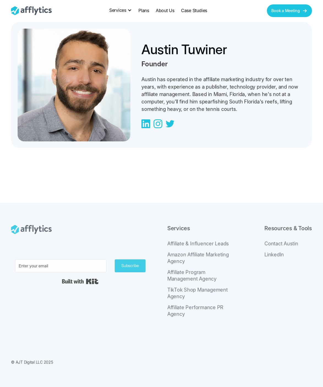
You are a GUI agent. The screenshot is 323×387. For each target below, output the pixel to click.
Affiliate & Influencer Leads (198, 243)
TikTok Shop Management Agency (197, 293)
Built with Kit (80, 281)
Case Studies (194, 10)
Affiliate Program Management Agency (192, 275)
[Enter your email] (60, 265)
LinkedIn (274, 254)
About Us (165, 10)
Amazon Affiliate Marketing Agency (198, 258)
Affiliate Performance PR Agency (195, 310)
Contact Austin (281, 243)
